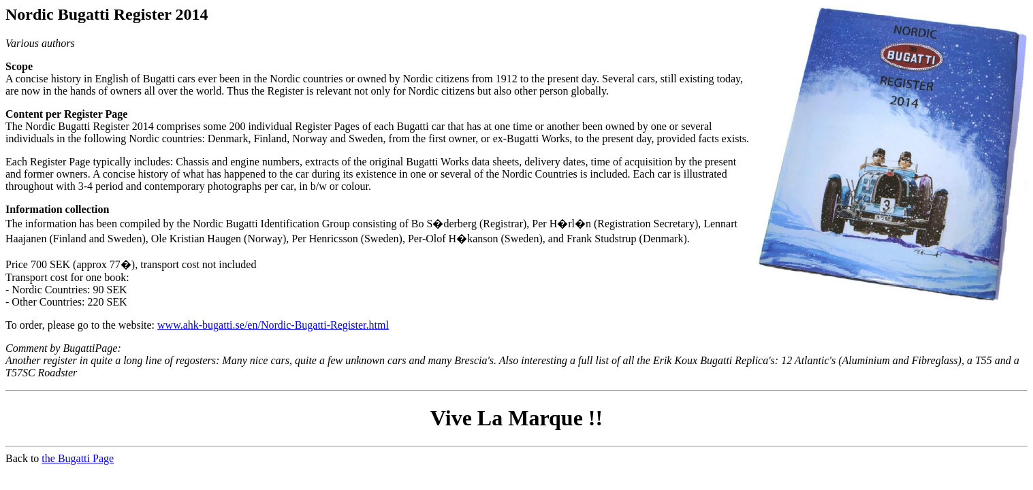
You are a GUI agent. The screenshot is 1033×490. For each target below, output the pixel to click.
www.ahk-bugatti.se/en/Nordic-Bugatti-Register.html (273, 325)
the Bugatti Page (78, 458)
